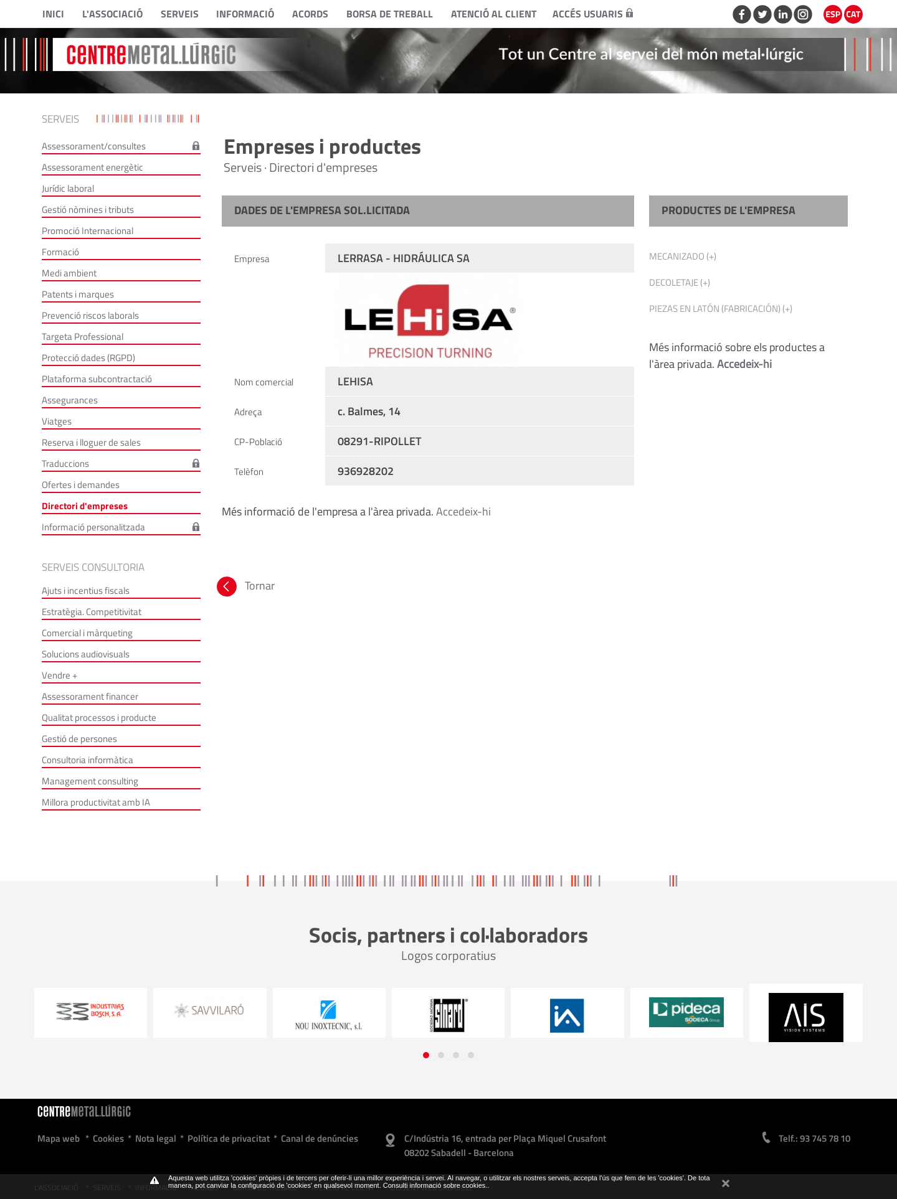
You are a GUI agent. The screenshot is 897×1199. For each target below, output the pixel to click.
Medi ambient (69, 273)
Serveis (180, 13)
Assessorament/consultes (94, 146)
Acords (310, 13)
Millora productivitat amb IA (96, 802)
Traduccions (65, 463)
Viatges (57, 421)
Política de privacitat (228, 1138)
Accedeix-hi (463, 511)
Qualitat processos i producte (99, 717)
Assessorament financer (90, 696)
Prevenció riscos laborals (90, 315)
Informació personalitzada (93, 527)
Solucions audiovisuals (86, 654)
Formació (60, 252)
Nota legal (155, 1138)
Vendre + (59, 675)
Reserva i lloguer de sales (91, 442)
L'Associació (112, 13)
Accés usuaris (593, 13)
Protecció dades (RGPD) (88, 357)
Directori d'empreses (85, 506)
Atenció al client (493, 13)
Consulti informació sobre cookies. (435, 1185)
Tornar (244, 585)
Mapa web (58, 1138)
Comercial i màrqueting (87, 633)
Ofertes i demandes (81, 484)
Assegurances (70, 400)
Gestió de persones (79, 738)
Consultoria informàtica (87, 760)
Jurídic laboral (68, 188)
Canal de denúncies (319, 1138)
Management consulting (90, 781)
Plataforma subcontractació (97, 379)
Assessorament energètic (92, 167)
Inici (53, 13)
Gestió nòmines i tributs (88, 209)
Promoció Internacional (87, 230)
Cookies (108, 1138)
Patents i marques (78, 294)
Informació (245, 13)
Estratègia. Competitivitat (91, 611)
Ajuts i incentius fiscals (86, 590)
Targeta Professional (82, 336)
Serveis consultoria (93, 567)
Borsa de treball (389, 13)
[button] (426, 1055)
